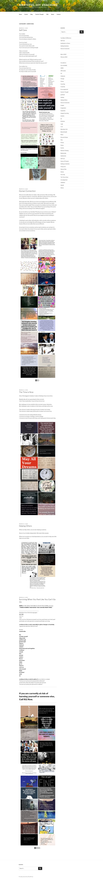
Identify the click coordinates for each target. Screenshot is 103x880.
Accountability (64, 65)
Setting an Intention (65, 163)
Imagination (63, 108)
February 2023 (64, 57)
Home (20, 14)
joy (61, 118)
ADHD (62, 68)
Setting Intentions (65, 46)
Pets (62, 140)
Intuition (62, 116)
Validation (63, 182)
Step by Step (63, 169)
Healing (62, 97)
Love (62, 126)
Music (62, 134)
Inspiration (63, 110)
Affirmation (63, 70)
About (52, 14)
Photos (62, 142)
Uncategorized (64, 179)
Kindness (63, 121)
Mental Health (64, 132)
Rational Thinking (65, 150)
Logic (62, 124)
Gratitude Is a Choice (65, 43)
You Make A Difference (66, 38)
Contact (59, 14)
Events (26, 14)
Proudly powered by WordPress (26, 876)
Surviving (63, 174)
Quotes (62, 147)
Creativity (63, 86)
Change (62, 78)
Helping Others (25, 526)
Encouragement (64, 89)
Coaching (63, 84)
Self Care (23, 30)
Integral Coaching (65, 113)
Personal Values (64, 137)
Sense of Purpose (65, 161)
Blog (31, 14)
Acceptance (63, 62)
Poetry (62, 145)
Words (62, 187)
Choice (62, 81)
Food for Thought (39, 14)
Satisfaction (63, 155)
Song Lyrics (63, 166)
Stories (62, 171)
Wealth (62, 185)
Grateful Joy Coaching (38, 5)
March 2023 (63, 54)
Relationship (63, 153)
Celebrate (63, 76)
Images (62, 105)
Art (61, 73)
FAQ (47, 14)
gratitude (63, 94)
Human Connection (27, 191)
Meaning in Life (64, 129)
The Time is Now (26, 392)
